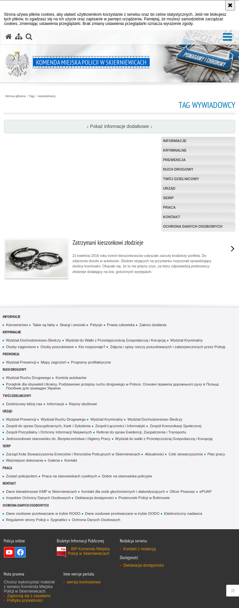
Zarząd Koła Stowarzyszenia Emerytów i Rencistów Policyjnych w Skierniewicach (73, 454)
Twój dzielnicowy (17, 395)
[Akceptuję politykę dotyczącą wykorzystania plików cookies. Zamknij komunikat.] (230, 5)
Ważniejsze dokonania (24, 460)
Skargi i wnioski (72, 325)
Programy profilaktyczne (91, 362)
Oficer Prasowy (182, 491)
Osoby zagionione (21, 347)
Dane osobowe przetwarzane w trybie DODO (122, 513)
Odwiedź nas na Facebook (20, 552)
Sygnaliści (59, 520)
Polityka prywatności (25, 600)
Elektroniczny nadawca (183, 513)
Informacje (11, 316)
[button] (227, 37)
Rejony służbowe (83, 404)
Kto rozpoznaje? (91, 347)
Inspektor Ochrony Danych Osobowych (38, 498)
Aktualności (154, 454)
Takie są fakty (44, 325)
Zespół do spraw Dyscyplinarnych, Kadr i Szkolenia (48, 426)
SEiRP (7, 445)
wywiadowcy (47, 96)
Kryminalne (12, 331)
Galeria (54, 460)
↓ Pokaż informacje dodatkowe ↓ (119, 126)
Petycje (96, 325)
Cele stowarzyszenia (185, 454)
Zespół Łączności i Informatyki (120, 426)
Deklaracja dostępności (94, 498)
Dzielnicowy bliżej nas (24, 404)
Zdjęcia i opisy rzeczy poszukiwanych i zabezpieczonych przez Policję (168, 347)
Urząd (7, 411)
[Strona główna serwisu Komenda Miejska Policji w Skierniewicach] (8, 36)
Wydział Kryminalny (186, 340)
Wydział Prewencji (21, 362)
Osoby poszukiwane (57, 347)
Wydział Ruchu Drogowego (28, 378)
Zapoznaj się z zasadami (28, 596)
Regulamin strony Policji (26, 520)
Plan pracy (216, 454)
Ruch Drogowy (14, 369)
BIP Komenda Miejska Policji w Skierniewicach (89, 551)
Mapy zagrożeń (53, 362)
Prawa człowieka (121, 325)
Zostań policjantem (21, 476)
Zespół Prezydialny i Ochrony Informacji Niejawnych (49, 432)
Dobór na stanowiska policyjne (127, 476)
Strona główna (15, 96)
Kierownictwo (17, 325)
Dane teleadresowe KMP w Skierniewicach (41, 491)
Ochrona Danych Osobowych (26, 505)
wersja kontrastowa (83, 582)
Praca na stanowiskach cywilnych (70, 476)
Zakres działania (152, 325)
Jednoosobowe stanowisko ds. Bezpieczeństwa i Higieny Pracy (58, 439)
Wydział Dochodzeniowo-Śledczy (33, 340)
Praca (7, 467)
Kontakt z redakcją (139, 549)
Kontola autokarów (70, 378)
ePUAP (206, 491)
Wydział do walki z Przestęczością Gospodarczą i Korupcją (164, 439)
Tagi (32, 96)
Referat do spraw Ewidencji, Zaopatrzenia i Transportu (141, 432)
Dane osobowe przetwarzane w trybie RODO (43, 513)
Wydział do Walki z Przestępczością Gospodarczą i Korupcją (116, 340)
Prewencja (11, 353)
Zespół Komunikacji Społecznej (175, 426)
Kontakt (70, 460)
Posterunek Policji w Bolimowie (144, 498)
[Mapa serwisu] (18, 36)
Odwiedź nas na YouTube (9, 552)
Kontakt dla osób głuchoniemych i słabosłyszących (123, 491)
